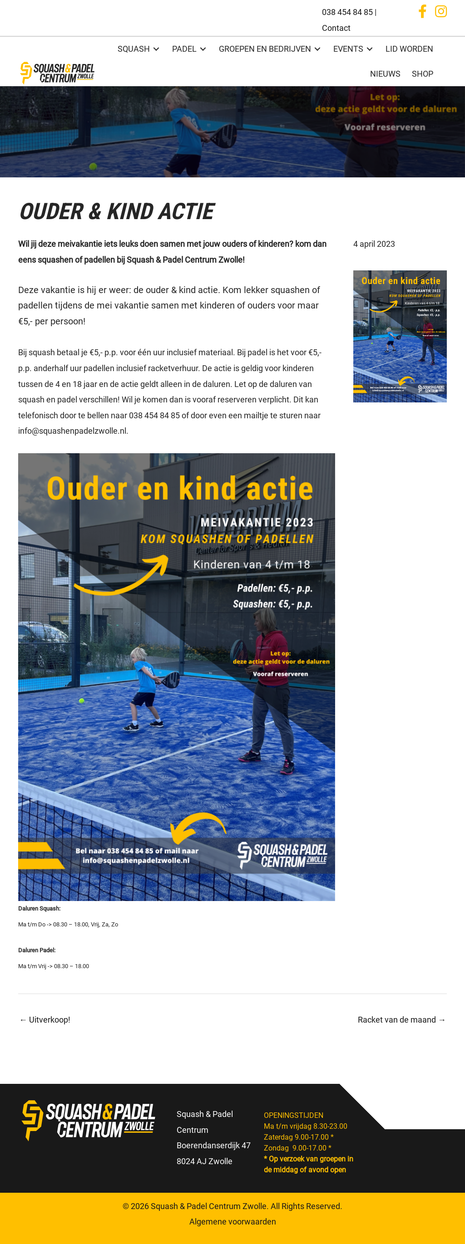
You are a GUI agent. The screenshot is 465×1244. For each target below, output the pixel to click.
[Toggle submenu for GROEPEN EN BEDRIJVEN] (317, 49)
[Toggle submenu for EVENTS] (369, 49)
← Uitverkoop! (44, 1019)
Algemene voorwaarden (232, 1221)
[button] (423, 11)
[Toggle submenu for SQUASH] (156, 49)
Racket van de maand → (402, 1019)
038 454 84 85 (347, 12)
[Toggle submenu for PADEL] (203, 49)
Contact (336, 28)
